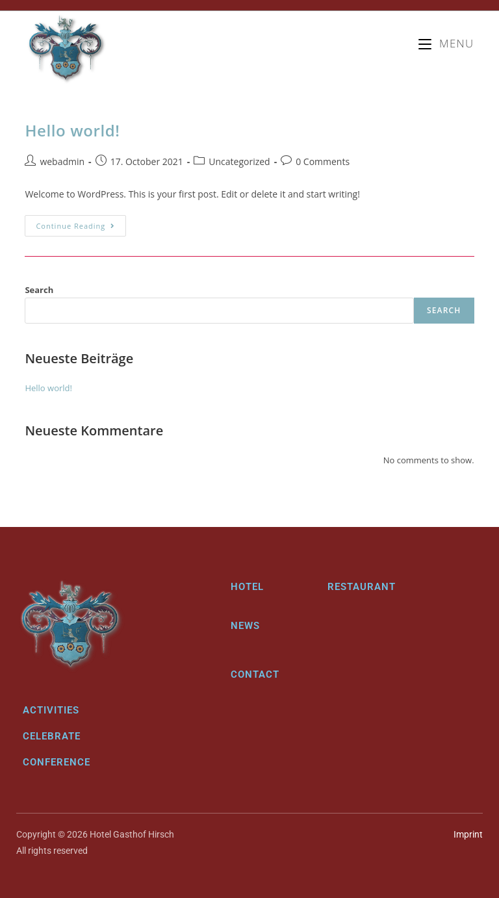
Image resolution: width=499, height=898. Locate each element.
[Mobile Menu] (446, 43)
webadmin (62, 161)
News (245, 626)
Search (39, 290)
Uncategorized (239, 161)
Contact (255, 674)
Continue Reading (81, 223)
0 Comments (323, 161)
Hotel (247, 587)
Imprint (468, 834)
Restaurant (361, 587)
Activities (51, 710)
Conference (56, 762)
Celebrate (52, 736)
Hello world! (72, 130)
